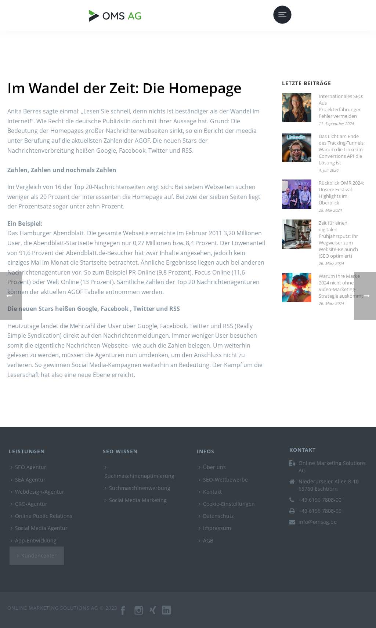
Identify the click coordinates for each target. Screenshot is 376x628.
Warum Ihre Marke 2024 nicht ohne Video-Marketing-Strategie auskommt (341, 286)
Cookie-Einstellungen (227, 503)
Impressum (215, 527)
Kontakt (210, 491)
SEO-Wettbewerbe (223, 479)
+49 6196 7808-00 (320, 500)
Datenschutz (216, 515)
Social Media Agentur (39, 527)
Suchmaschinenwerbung (137, 487)
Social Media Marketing (136, 500)
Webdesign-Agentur (37, 491)
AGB (206, 540)
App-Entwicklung (34, 540)
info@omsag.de (318, 522)
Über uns (212, 467)
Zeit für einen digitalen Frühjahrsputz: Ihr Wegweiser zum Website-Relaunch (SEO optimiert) (338, 239)
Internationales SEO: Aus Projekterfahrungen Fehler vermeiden (341, 106)
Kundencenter (37, 555)
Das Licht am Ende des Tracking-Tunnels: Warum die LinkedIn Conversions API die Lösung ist (342, 149)
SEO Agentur (28, 467)
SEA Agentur (28, 479)
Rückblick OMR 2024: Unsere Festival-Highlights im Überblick (341, 192)
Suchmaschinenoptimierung (139, 472)
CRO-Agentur (29, 503)
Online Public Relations (41, 515)
